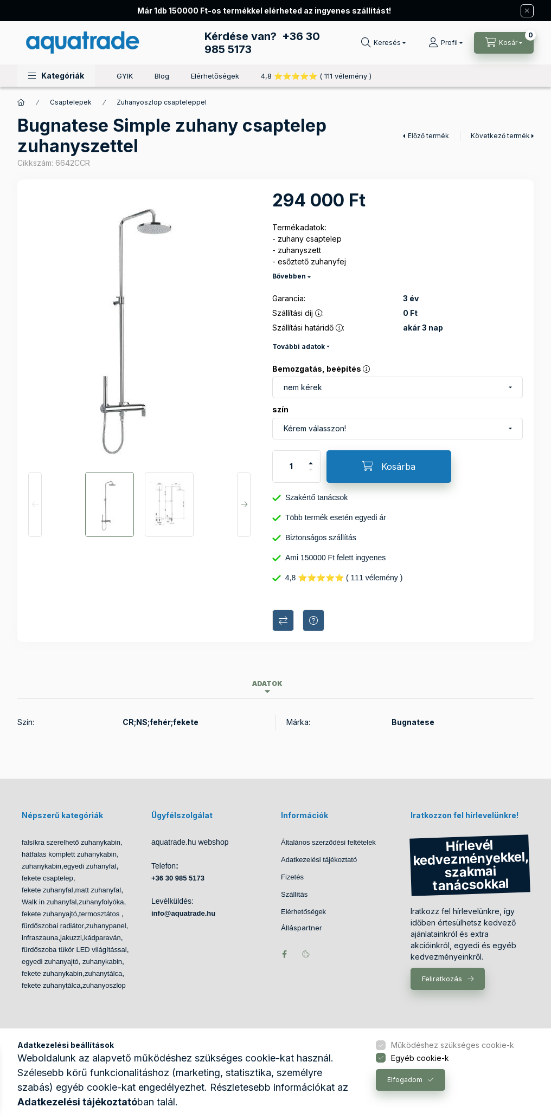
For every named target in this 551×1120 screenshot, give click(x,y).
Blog (162, 76)
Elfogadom (404, 1080)
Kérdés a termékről (313, 620)
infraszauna (40, 938)
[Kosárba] (388, 466)
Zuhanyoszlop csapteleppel (162, 102)
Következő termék (500, 136)
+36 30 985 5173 (177, 878)
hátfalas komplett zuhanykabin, (70, 854)
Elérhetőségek (215, 76)
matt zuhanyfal (98, 890)
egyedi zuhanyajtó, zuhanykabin (72, 961)
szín (280, 409)
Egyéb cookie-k (420, 1058)
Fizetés (292, 877)
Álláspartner (301, 928)
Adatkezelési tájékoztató (319, 860)
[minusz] (310, 474)
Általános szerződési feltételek (328, 842)
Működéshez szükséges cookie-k (452, 1045)
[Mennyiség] (291, 466)
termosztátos (100, 914)
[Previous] (35, 504)
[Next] (244, 504)
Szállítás (294, 894)
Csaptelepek (71, 102)
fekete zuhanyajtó (49, 914)
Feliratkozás (442, 978)
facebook (284, 954)
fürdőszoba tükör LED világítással (74, 950)
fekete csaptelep (47, 878)
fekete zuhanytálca (51, 985)
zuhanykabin (41, 866)
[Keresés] (383, 43)
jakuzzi (71, 938)
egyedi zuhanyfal (90, 866)
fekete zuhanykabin (52, 973)
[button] (56, 75)
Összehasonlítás (283, 620)
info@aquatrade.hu (183, 913)
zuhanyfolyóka (101, 902)
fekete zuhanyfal (47, 890)
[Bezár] (527, 10)
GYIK (125, 76)
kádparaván (102, 938)
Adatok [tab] (267, 683)
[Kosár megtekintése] (504, 43)
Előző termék (428, 136)
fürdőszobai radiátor (53, 926)
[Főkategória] (21, 102)
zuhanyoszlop (104, 985)
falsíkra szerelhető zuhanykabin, (72, 842)
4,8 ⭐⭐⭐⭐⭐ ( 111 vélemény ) (316, 76)
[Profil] (445, 43)
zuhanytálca (103, 973)
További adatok (298, 346)
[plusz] (310, 459)
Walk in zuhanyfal (49, 902)
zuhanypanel (106, 926)
